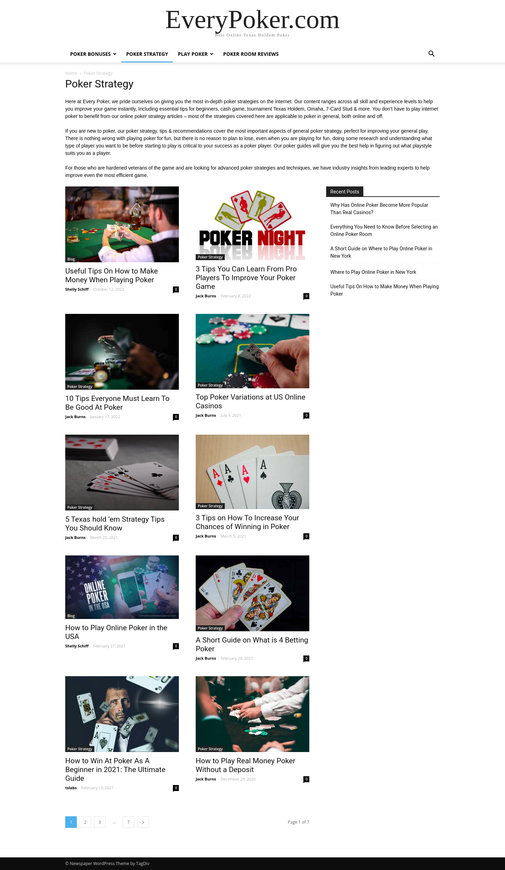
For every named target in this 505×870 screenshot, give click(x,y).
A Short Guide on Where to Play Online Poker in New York (381, 252)
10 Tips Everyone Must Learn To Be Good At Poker (117, 402)
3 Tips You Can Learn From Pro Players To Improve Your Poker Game (246, 278)
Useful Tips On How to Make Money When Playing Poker (111, 275)
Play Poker (193, 54)
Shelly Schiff (76, 289)
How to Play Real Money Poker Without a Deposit (245, 765)
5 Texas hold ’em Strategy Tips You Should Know (114, 523)
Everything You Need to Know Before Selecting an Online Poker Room (384, 230)
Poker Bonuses (90, 54)
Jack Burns (206, 295)
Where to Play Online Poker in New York (373, 272)
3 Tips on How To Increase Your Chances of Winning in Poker (247, 522)
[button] (431, 54)
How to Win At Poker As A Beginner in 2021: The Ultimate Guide (115, 770)
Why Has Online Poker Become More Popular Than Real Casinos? (379, 208)
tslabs (71, 787)
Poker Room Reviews (250, 54)
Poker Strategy (147, 54)
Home (71, 73)
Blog (71, 259)
